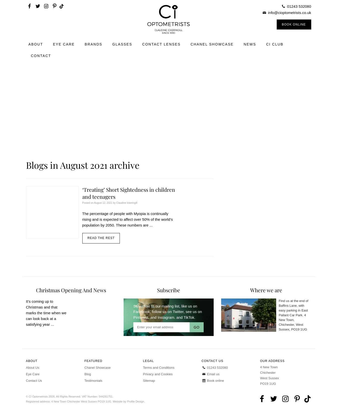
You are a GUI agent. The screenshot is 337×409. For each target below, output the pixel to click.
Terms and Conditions (159, 368)
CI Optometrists (168, 19)
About (36, 44)
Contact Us (34, 380)
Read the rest (101, 238)
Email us (211, 374)
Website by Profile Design (128, 401)
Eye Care (64, 44)
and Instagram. (162, 317)
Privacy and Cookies (158, 374)
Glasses (122, 44)
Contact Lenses (161, 44)
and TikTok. (185, 317)
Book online (213, 380)
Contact (41, 56)
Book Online (294, 24)
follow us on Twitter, (168, 312)
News (250, 44)
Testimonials (94, 380)
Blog (88, 374)
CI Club (274, 44)
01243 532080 (299, 6)
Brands (93, 44)
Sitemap (149, 380)
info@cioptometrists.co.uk (289, 12)
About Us (32, 368)
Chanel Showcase (212, 44)
